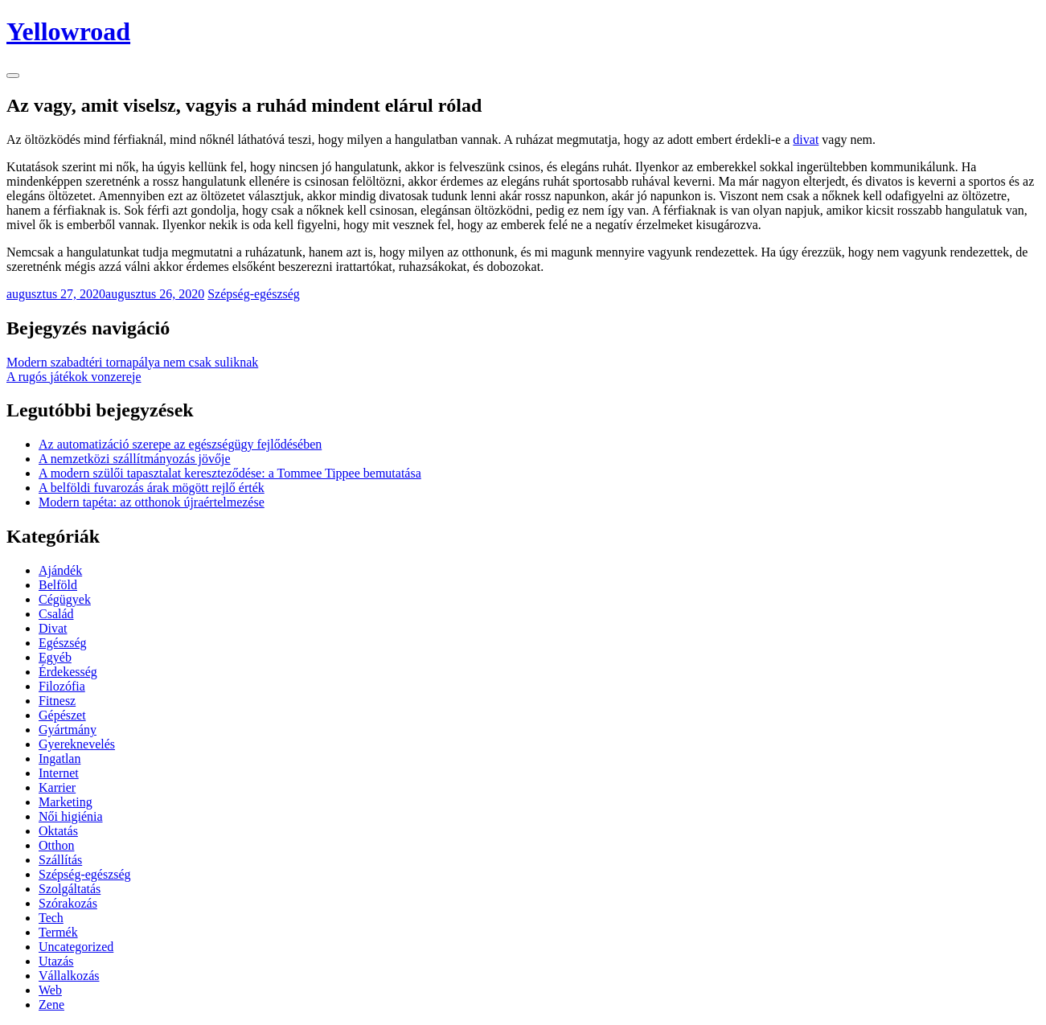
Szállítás (60, 860)
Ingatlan (59, 758)
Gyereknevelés (77, 744)
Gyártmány (67, 729)
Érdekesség (68, 672)
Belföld (58, 585)
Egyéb (55, 657)
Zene (51, 1004)
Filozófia (62, 686)
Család (56, 614)
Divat (53, 628)
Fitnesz (57, 700)
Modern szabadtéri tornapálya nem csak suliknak (132, 362)
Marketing (65, 802)
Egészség (63, 643)
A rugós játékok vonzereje (74, 376)
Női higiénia (71, 816)
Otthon (56, 845)
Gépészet (62, 715)
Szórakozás (68, 903)
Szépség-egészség (253, 294)
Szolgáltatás (69, 889)
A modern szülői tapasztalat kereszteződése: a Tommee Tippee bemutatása (230, 473)
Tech (51, 918)
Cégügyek (65, 599)
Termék (58, 932)
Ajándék (60, 570)
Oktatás (58, 831)
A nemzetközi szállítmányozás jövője (135, 458)
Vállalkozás (69, 975)
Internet (59, 773)
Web (50, 990)
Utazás (56, 961)
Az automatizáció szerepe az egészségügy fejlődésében (180, 444)
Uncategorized (76, 946)
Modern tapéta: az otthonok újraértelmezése (152, 502)
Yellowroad (68, 31)
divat (805, 139)
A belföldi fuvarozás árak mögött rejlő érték (152, 487)
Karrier (57, 787)
